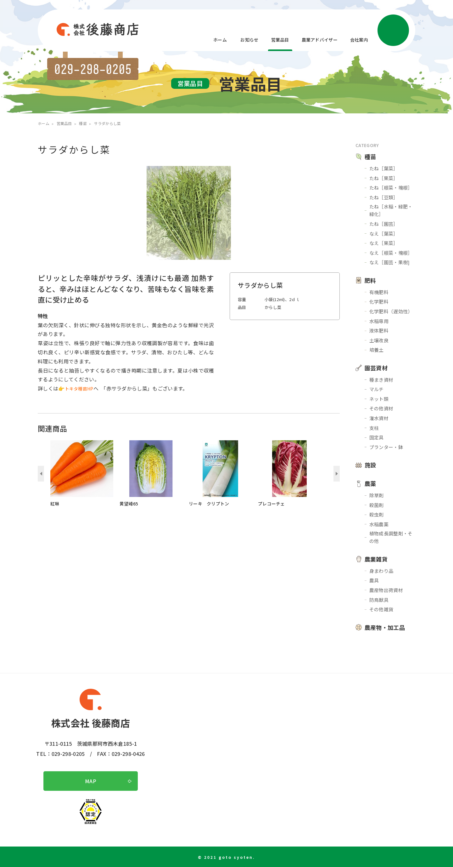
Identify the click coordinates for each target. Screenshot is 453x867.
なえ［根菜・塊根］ (391, 252)
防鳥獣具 (379, 599)
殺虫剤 (376, 514)
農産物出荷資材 (386, 590)
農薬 (370, 483)
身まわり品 (381, 571)
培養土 (376, 349)
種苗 (370, 156)
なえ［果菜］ (383, 243)
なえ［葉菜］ (383, 233)
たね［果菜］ (383, 178)
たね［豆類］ (383, 197)
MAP (90, 781)
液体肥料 (379, 330)
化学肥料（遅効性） (391, 311)
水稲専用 (379, 321)
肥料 (370, 280)
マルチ (376, 389)
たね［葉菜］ (383, 168)
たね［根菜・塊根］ (391, 187)
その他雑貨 (381, 609)
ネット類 (379, 399)
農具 (374, 580)
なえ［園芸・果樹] (389, 262)
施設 (370, 465)
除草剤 (376, 495)
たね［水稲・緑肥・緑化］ (391, 210)
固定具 (376, 437)
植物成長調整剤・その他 (391, 537)
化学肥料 (379, 301)
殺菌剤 (376, 505)
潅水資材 (379, 418)
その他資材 (381, 408)
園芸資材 (376, 368)
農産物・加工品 (385, 627)
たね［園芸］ (383, 223)
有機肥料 (379, 292)
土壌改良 (379, 340)
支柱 (374, 428)
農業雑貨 (376, 559)
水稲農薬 (379, 524)
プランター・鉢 (386, 447)
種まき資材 (381, 379)
